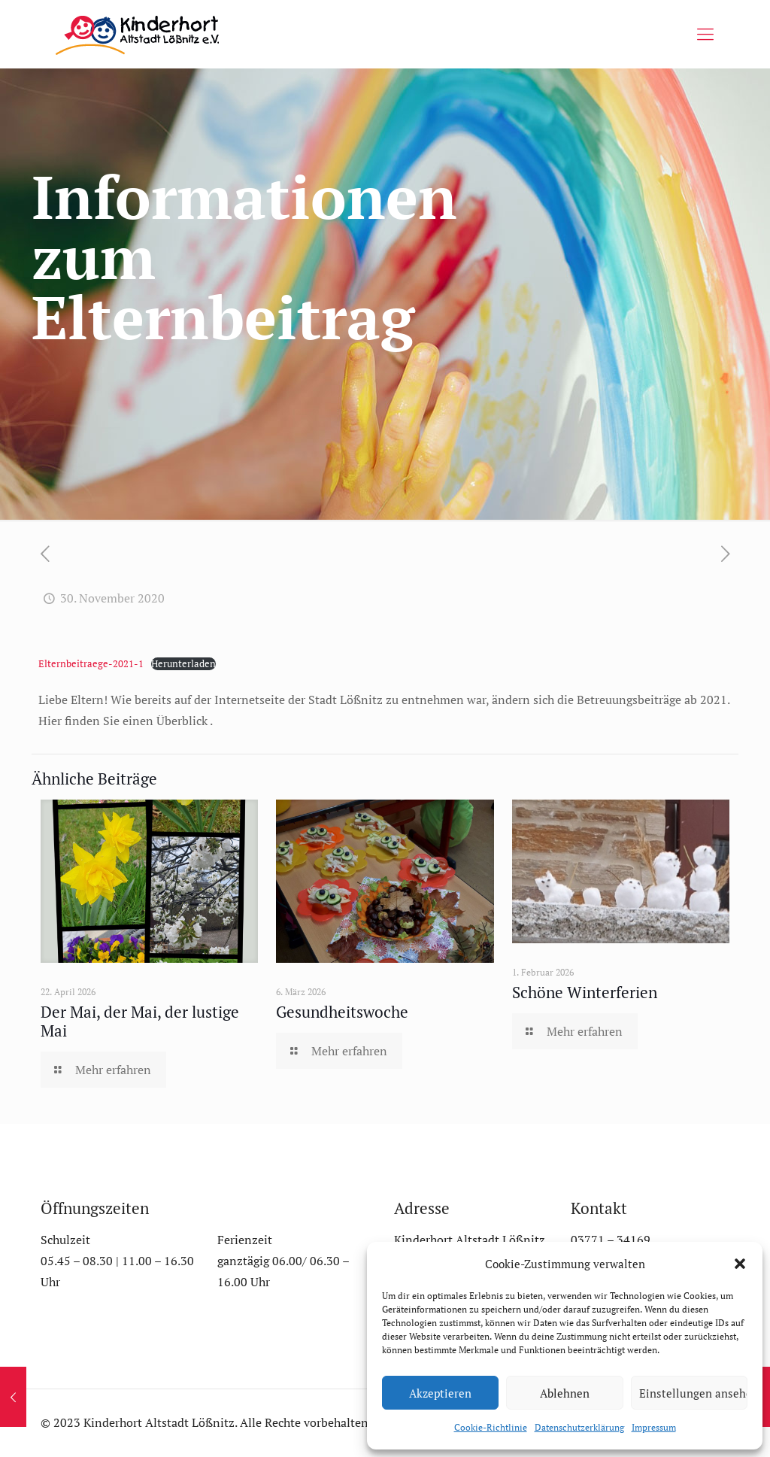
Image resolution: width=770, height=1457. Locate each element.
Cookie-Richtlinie (490, 1427)
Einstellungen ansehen (693, 1393)
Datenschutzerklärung (579, 1427)
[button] (739, 1263)
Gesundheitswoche (342, 1011)
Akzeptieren (440, 1393)
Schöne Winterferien (584, 992)
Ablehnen (565, 1393)
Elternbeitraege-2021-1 (91, 663)
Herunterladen (183, 663)
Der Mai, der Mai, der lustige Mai (140, 1021)
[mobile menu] (705, 34)
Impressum (654, 1427)
